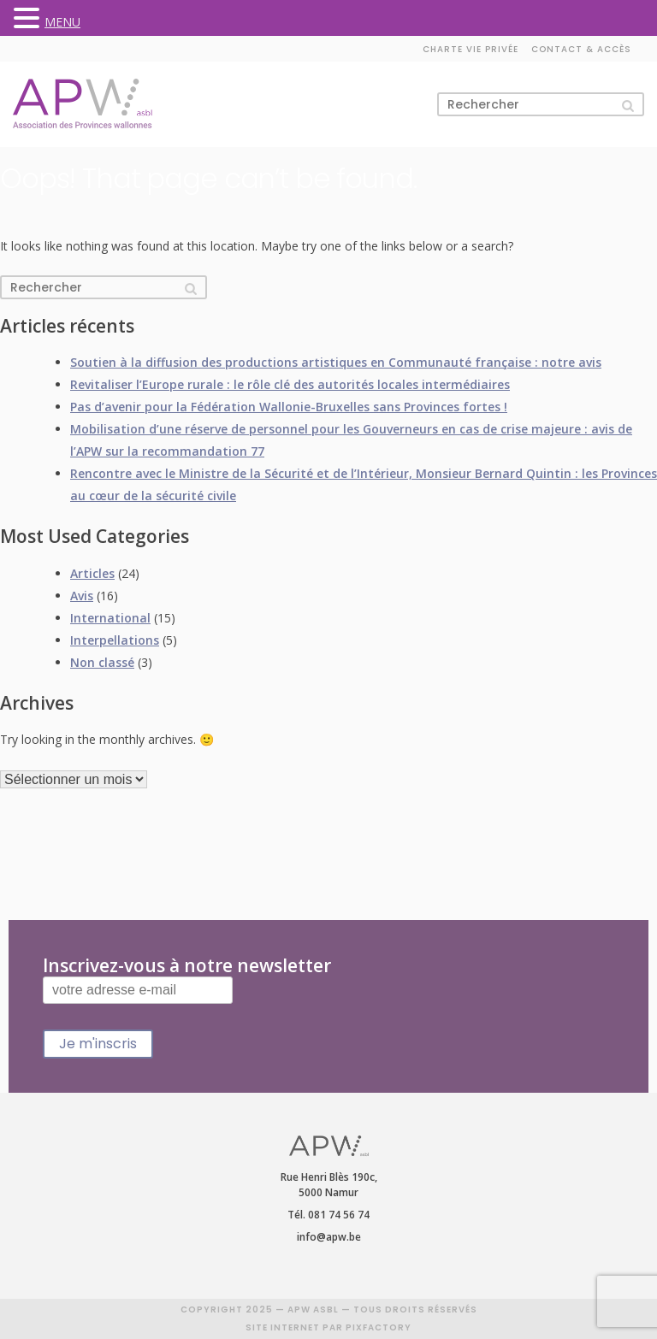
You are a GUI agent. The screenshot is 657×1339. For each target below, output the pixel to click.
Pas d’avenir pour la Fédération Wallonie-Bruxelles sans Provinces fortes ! (288, 406)
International (110, 618)
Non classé (102, 662)
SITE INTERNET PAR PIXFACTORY (328, 1327)
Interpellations (114, 640)
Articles (92, 573)
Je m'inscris (98, 1043)
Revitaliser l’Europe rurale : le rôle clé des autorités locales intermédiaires (290, 384)
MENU (62, 22)
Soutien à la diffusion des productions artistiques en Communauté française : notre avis (335, 362)
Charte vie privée (470, 49)
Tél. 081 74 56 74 (328, 1214)
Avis (81, 595)
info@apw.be (329, 1237)
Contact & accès (581, 49)
